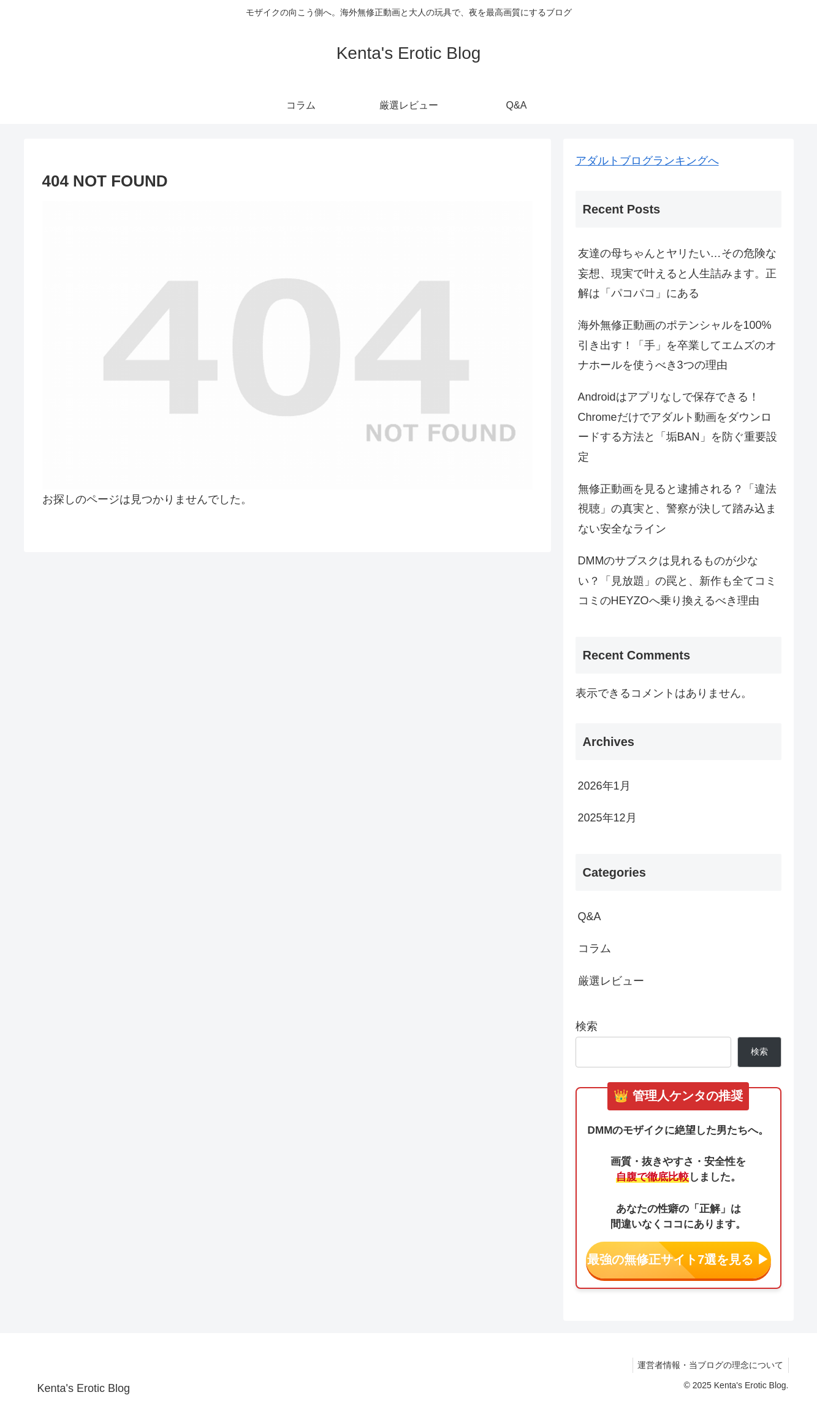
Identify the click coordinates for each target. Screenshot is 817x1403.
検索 (587, 1026)
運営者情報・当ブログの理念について (709, 1365)
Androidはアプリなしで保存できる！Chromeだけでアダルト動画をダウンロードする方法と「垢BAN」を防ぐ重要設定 (677, 427)
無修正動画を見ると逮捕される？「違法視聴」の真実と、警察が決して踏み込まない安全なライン (677, 509)
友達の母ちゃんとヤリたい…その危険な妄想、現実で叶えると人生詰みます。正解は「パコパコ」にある (677, 273)
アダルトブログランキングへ (647, 161)
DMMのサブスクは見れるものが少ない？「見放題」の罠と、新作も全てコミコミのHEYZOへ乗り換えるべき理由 (677, 581)
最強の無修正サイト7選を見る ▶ (678, 1259)
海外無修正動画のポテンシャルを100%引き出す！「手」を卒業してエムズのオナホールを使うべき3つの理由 (677, 345)
